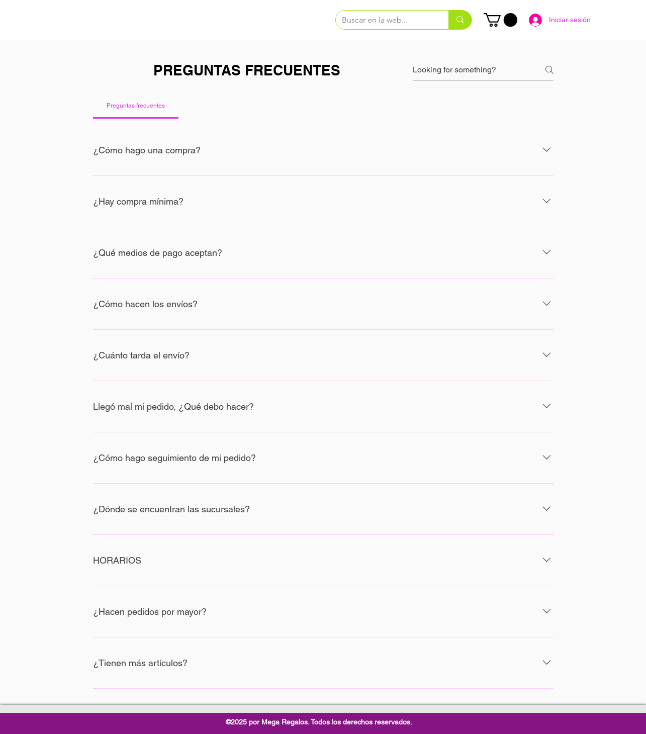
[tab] (136, 106)
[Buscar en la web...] (385, 20)
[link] (500, 20)
